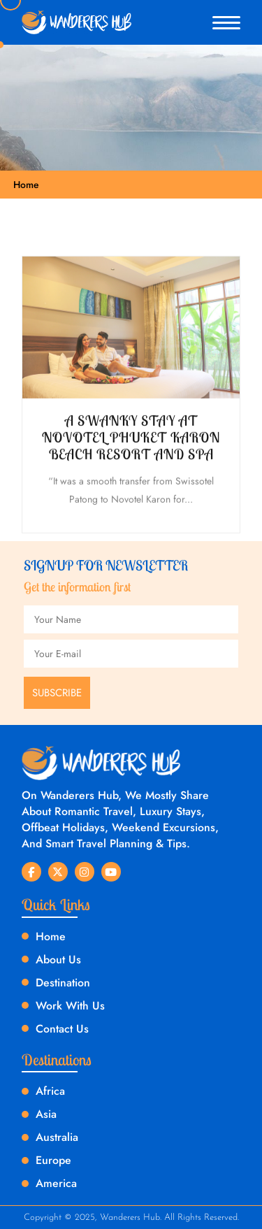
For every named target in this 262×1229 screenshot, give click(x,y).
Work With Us (70, 1006)
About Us (58, 959)
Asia (46, 1114)
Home (26, 185)
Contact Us (62, 1029)
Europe (53, 1160)
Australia (57, 1137)
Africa (50, 1091)
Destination (63, 983)
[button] (226, 22)
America (56, 1183)
